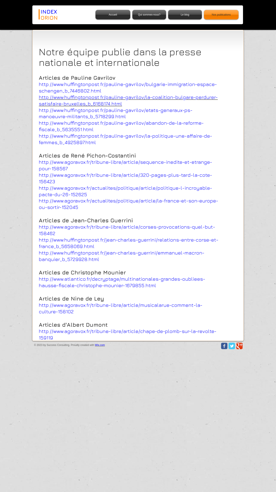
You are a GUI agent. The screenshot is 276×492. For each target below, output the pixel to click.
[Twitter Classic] (232, 346)
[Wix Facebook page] (224, 346)
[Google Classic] (239, 346)
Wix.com (100, 345)
